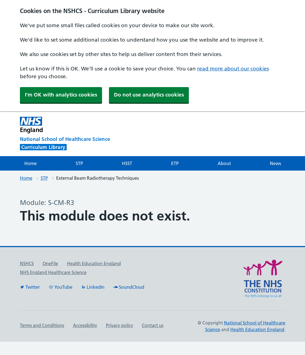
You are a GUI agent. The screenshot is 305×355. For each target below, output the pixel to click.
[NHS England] (107, 125)
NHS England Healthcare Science (53, 272)
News (275, 163)
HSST (127, 163)
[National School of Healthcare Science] (75, 139)
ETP (175, 163)
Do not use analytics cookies (149, 95)
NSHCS (27, 263)
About (224, 163)
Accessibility (85, 325)
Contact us (152, 325)
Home (30, 163)
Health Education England (94, 263)
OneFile (50, 263)
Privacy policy (119, 325)
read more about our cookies (233, 68)
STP (79, 163)
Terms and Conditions (42, 325)
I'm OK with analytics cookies (61, 95)
